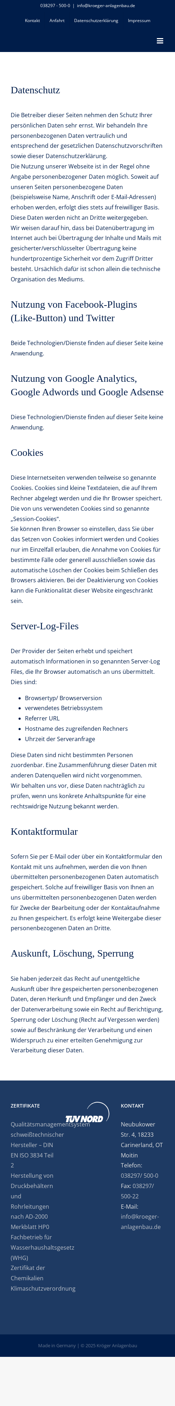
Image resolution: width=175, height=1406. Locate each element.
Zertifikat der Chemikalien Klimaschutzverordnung (32, 1278)
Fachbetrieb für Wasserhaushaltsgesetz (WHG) (32, 1247)
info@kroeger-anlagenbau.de (106, 5)
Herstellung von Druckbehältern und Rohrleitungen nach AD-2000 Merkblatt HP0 (32, 1201)
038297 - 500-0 (55, 5)
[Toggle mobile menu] (160, 41)
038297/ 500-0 (139, 1176)
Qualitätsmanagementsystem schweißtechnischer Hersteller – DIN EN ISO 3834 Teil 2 (32, 1144)
